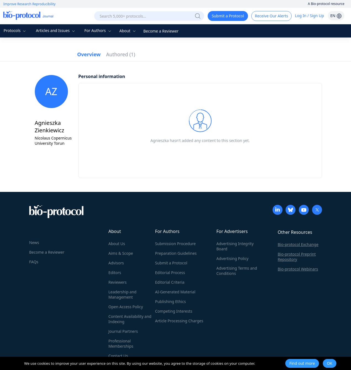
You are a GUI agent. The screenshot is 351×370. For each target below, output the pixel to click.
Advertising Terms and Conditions (237, 271)
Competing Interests (173, 311)
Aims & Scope (121, 253)
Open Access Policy (126, 306)
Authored (120, 54)
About (128, 30)
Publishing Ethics (170, 301)
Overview (89, 54)
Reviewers (118, 282)
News (34, 242)
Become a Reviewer (161, 31)
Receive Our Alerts (271, 15)
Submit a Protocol (228, 15)
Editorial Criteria (169, 282)
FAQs (33, 261)
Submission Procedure (175, 243)
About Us (117, 243)
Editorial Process (170, 272)
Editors (115, 272)
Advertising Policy (233, 258)
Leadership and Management (123, 294)
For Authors (98, 30)
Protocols (15, 30)
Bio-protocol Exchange (298, 244)
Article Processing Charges (179, 320)
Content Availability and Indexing (130, 319)
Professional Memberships (121, 343)
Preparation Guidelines (176, 253)
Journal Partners (123, 331)
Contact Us (118, 355)
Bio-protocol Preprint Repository (297, 256)
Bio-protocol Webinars (298, 269)
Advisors (116, 263)
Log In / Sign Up (309, 15)
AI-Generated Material (175, 291)
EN (336, 15)
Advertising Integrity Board (235, 246)
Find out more (302, 363)
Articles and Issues (56, 30)
